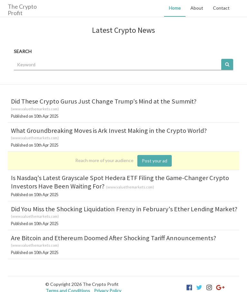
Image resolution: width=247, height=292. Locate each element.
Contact (221, 8)
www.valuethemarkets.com (35, 109)
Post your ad (154, 160)
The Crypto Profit (22, 9)
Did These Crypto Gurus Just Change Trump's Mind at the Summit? (104, 101)
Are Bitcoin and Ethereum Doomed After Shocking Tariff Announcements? (113, 238)
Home (175, 8)
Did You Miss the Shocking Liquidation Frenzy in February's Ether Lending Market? (124, 209)
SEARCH (23, 51)
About (196, 8)
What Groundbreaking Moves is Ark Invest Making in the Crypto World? (109, 130)
